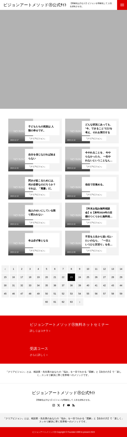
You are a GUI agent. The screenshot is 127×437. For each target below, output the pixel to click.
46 (13, 293)
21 (55, 277)
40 (88, 285)
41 (96, 285)
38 (71, 285)
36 (55, 285)
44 (121, 285)
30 (5, 285)
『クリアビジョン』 (37, 138)
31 (13, 285)
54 (79, 293)
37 (63, 285)
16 (13, 277)
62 (63, 302)
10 (88, 269)
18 (30, 277)
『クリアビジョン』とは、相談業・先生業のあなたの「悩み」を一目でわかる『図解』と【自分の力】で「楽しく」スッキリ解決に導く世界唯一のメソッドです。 (63, 373)
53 (71, 293)
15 (5, 277)
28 (112, 277)
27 (104, 277)
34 (38, 285)
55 (88, 293)
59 (121, 293)
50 (46, 293)
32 (22, 285)
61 (55, 302)
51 (55, 293)
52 (63, 293)
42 (104, 285)
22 (63, 277)
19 (38, 277)
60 (46, 302)
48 (30, 293)
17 (22, 277)
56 (96, 293)
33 (30, 285)
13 (112, 269)
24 (79, 277)
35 (46, 285)
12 (104, 269)
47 (22, 293)
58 (112, 293)
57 (104, 293)
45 (5, 293)
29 (121, 277)
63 (71, 302)
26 (96, 277)
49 (38, 293)
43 (112, 285)
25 (88, 277)
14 (121, 269)
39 (79, 285)
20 (46, 277)
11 (96, 269)
